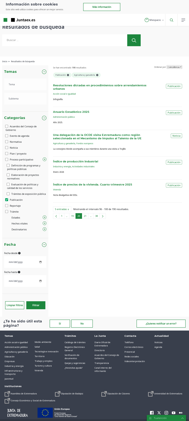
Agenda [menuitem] (158, 347)
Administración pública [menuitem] (16, 347)
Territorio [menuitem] (40, 356)
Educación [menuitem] (9, 356)
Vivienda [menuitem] (39, 370)
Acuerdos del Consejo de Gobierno (21, 128)
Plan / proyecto (16, 153)
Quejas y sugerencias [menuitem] (75, 362)
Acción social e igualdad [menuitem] (16, 342)
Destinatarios (19, 229)
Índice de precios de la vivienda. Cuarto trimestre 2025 (92, 184)
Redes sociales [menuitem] (131, 356)
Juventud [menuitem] (9, 378)
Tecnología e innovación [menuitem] (47, 351)
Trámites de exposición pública (26, 194)
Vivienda (57, 189)
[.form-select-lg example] (25, 84)
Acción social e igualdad (64, 93)
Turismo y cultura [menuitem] (43, 365)
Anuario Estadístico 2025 (71, 112)
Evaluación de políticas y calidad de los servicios (22, 186)
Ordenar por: (160, 67)
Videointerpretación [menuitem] (134, 361)
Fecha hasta (12, 272)
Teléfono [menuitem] (128, 342)
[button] (154, 20)
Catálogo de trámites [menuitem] (75, 342)
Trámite (12, 211)
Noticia (12, 147)
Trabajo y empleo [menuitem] (43, 360)
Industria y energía (62, 166)
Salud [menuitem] (37, 346)
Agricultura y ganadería (64, 143)
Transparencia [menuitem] (101, 362)
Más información (101, 7)
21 (86, 216)
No (82, 323)
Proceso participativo (19, 159)
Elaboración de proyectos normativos (23, 176)
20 (79, 216)
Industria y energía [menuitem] (14, 365)
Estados (16, 217)
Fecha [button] (10, 244)
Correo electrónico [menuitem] (133, 347)
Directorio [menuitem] (99, 350)
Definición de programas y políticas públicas (23, 167)
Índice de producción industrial (75, 161)
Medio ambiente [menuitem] (43, 341)
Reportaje (13, 205)
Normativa (14, 141)
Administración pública (64, 116)
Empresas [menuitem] (10, 361)
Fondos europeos (84, 143)
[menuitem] (21, 394)
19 (73, 216)
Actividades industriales (83, 166)
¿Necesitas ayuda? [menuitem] (74, 367)
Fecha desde (12, 253)
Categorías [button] (14, 118)
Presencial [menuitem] (129, 351)
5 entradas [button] (63, 210)
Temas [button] (10, 72)
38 (97, 216)
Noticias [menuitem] (158, 342)
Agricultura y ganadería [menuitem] (16, 351)
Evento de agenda (17, 136)
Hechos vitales (20, 223)
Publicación (14, 199)
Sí (60, 323)
